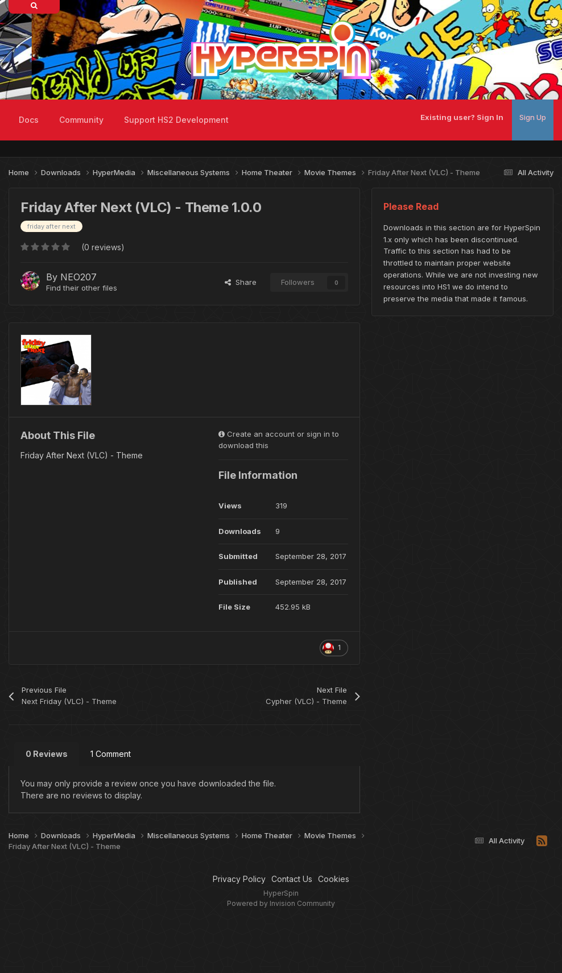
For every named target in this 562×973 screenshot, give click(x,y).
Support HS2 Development (176, 120)
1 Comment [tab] (110, 754)
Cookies (333, 879)
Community (81, 120)
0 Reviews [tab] (47, 754)
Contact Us (291, 879)
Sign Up (532, 117)
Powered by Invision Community (281, 903)
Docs (29, 120)
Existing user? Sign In (461, 117)
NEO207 (78, 277)
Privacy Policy (239, 879)
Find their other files (81, 287)
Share (241, 282)
